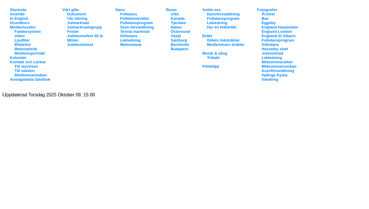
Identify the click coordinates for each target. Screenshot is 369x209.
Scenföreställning (278, 71)
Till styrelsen (26, 66)
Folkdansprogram (136, 23)
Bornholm (180, 44)
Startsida (18, 10)
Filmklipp (210, 66)
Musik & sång (214, 53)
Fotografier (267, 10)
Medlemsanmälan (31, 75)
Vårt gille (70, 10)
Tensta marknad (135, 31)
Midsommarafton (277, 62)
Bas (265, 18)
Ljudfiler (22, 40)
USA (175, 14)
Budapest (179, 49)
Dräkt (207, 36)
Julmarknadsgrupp (84, 27)
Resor (171, 10)
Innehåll (17, 14)
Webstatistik (26, 49)
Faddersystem (28, 31)
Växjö (176, 36)
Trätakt (213, 57)
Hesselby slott (275, 49)
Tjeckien (178, 23)
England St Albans (279, 36)
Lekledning (130, 40)
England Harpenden (280, 27)
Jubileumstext (80, 44)
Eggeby (269, 23)
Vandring (270, 79)
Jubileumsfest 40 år (85, 36)
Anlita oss (211, 10)
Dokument (76, 14)
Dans (120, 10)
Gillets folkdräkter (223, 40)
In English (19, 18)
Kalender (18, 57)
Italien (176, 27)
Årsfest (268, 14)
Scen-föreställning (137, 27)
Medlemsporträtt (30, 53)
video (20, 36)
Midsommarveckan (279, 66)
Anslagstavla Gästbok (30, 79)
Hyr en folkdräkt (221, 27)
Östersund (180, 31)
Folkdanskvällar (135, 18)
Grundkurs (20, 23)
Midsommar (131, 44)
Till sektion (25, 71)
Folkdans (128, 14)
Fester (73, 31)
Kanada (178, 18)
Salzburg (179, 40)
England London (277, 31)
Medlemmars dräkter (226, 44)
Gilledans (129, 36)
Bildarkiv (23, 44)
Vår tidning (77, 18)
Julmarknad (78, 23)
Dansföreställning (223, 14)
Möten (72, 40)
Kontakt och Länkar (28, 62)
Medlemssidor (23, 27)
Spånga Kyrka (274, 75)
